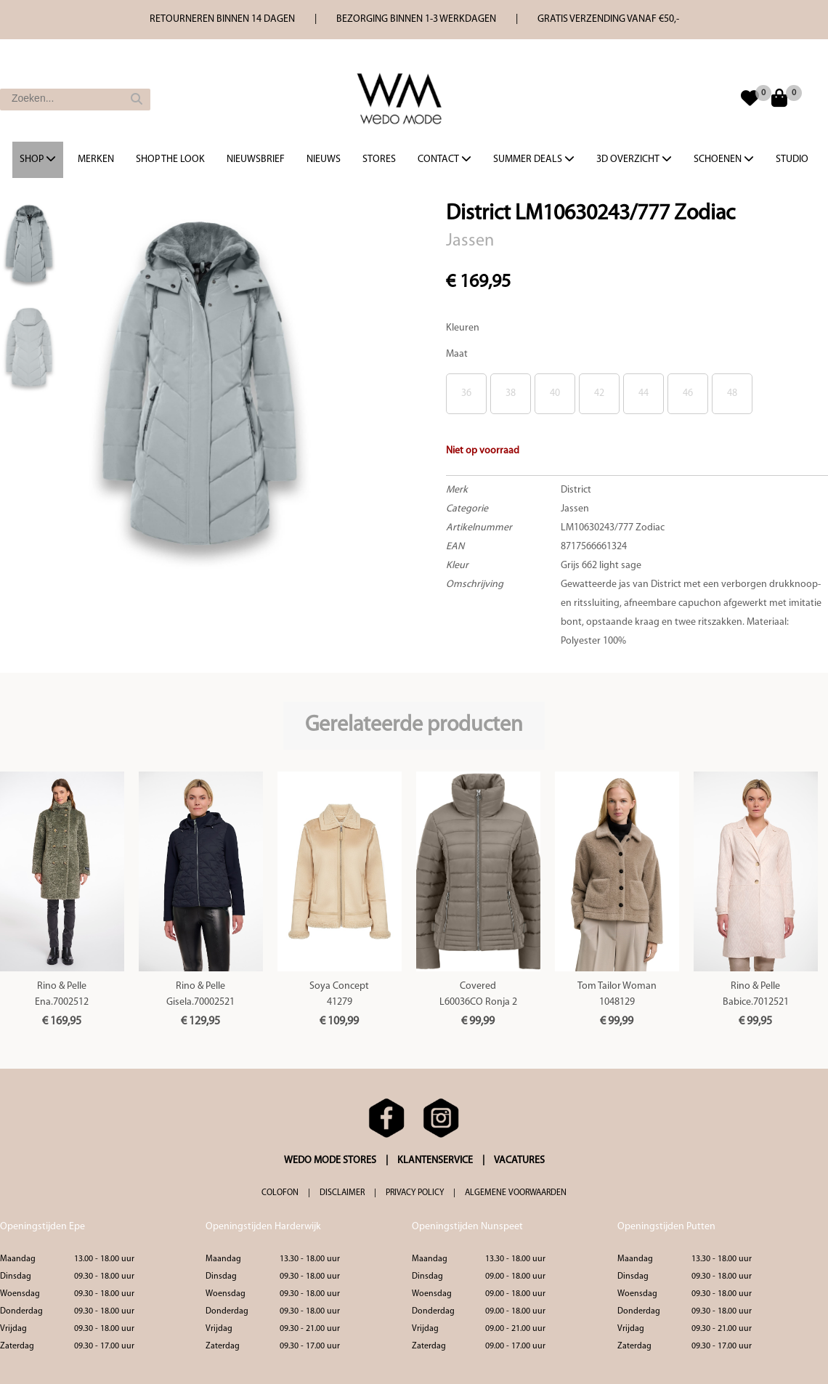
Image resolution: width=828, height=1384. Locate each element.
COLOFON (280, 1193)
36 (466, 393)
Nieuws (324, 159)
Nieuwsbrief (256, 159)
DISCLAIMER (342, 1193)
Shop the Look (170, 159)
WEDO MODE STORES (330, 1160)
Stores (379, 159)
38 (511, 393)
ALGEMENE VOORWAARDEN (516, 1193)
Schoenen (724, 159)
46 (688, 393)
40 (555, 393)
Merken (96, 159)
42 (599, 393)
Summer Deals (534, 159)
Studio (792, 159)
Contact (444, 159)
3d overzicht (634, 159)
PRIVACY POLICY (415, 1193)
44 (643, 393)
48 (732, 393)
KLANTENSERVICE (435, 1160)
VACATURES (519, 1160)
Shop (38, 159)
